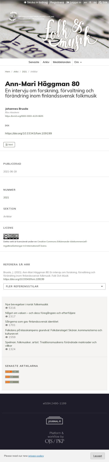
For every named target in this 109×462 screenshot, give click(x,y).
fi (90, 2)
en (85, 2)
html (10, 144)
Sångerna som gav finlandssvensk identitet (31, 321)
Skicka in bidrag (36, 2)
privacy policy (36, 455)
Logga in (74, 2)
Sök (103, 2)
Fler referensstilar (22, 286)
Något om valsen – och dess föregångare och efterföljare (40, 313)
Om (77, 62)
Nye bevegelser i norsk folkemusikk (26, 304)
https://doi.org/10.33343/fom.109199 (28, 133)
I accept (97, 455)
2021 (24, 71)
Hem (7, 71)
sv (95, 2)
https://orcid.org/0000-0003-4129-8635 (24, 116)
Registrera (57, 2)
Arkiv (46, 62)
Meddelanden (62, 62)
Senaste (34, 62)
